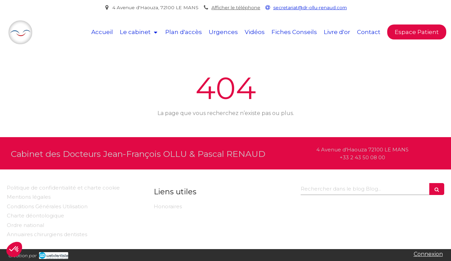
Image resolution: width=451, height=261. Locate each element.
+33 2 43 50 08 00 (362, 157)
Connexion (428, 254)
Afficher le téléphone (235, 7)
